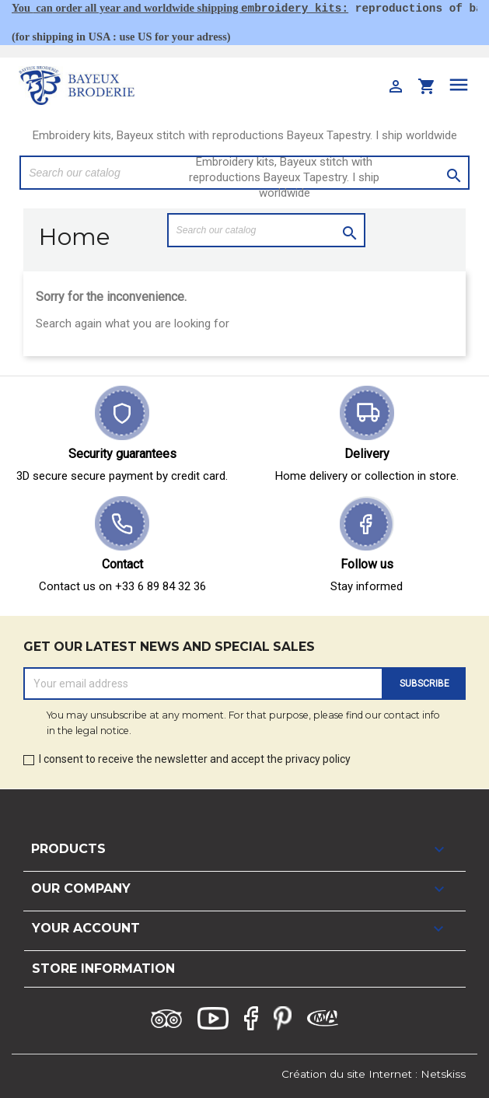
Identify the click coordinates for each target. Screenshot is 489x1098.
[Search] (266, 230)
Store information (103, 968)
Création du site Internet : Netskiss (373, 1074)
